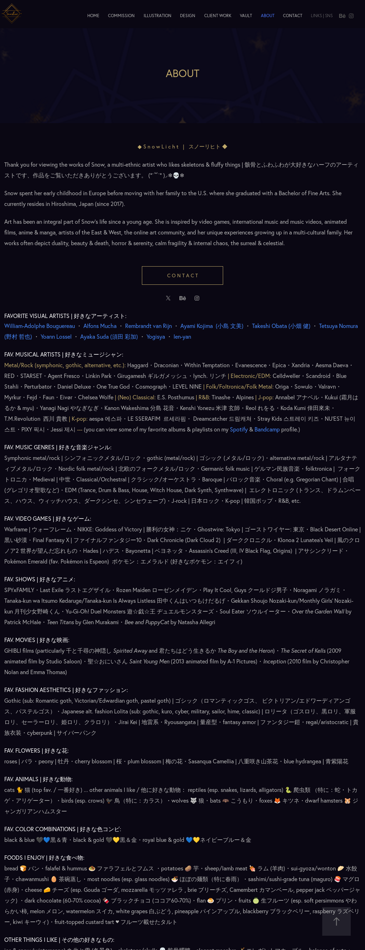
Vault (246, 15)
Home (93, 15)
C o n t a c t (182, 275)
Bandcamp (267, 429)
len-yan (182, 336)
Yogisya (155, 336)
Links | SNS (322, 15)
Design (187, 15)
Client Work (217, 15)
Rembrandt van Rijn (148, 325)
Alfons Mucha (100, 325)
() (228, 325)
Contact (292, 15)
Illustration (157, 15)
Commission (121, 15)
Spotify (239, 429)
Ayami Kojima (197, 325)
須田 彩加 (109, 336)
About (267, 15)
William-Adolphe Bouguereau (39, 325)
